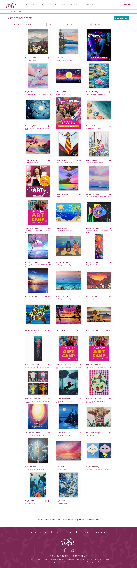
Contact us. (92, 519)
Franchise (88, 5)
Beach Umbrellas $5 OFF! (93, 128)
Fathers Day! (90, 333)
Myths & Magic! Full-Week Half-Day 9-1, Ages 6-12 (68, 367)
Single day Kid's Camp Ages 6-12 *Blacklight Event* (99, 231)
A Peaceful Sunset (61, 469)
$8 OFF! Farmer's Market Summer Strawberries (96, 402)
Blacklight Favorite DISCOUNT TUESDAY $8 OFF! (38, 265)
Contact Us (80, 556)
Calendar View (121, 18)
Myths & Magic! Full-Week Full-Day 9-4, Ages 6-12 (99, 367)
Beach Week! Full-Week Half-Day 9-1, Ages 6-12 (37, 231)
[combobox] (35, 24)
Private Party (64, 532)
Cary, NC (26, 7)
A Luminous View (61, 196)
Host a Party (52, 5)
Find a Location (38, 532)
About (84, 532)
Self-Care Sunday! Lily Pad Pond (95, 94)
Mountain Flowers (30, 60)
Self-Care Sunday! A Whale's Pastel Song (98, 196)
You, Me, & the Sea (30, 503)
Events (40, 5)
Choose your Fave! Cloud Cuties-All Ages (98, 469)
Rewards (127, 5)
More (76, 5)
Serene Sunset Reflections (64, 60)
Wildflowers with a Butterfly (94, 162)
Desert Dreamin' (61, 94)
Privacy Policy (59, 556)
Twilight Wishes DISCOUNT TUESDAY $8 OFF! (37, 129)
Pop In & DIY (66, 5)
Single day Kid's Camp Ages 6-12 (65, 265)
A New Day (28, 299)
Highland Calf (90, 435)
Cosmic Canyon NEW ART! (93, 299)
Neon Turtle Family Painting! (33, 333)
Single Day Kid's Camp (93, 265)
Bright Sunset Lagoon (31, 162)
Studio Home (29, 5)
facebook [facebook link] (65, 550)
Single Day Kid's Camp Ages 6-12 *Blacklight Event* (68, 402)
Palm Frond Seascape (62, 333)
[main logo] (11, 2)
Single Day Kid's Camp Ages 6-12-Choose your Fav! (37, 402)
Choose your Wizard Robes (64, 162)
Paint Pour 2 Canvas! (62, 503)
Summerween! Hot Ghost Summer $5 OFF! (38, 94)
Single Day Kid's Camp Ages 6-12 (65, 230)
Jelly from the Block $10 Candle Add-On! (37, 367)
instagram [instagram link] (72, 550)
